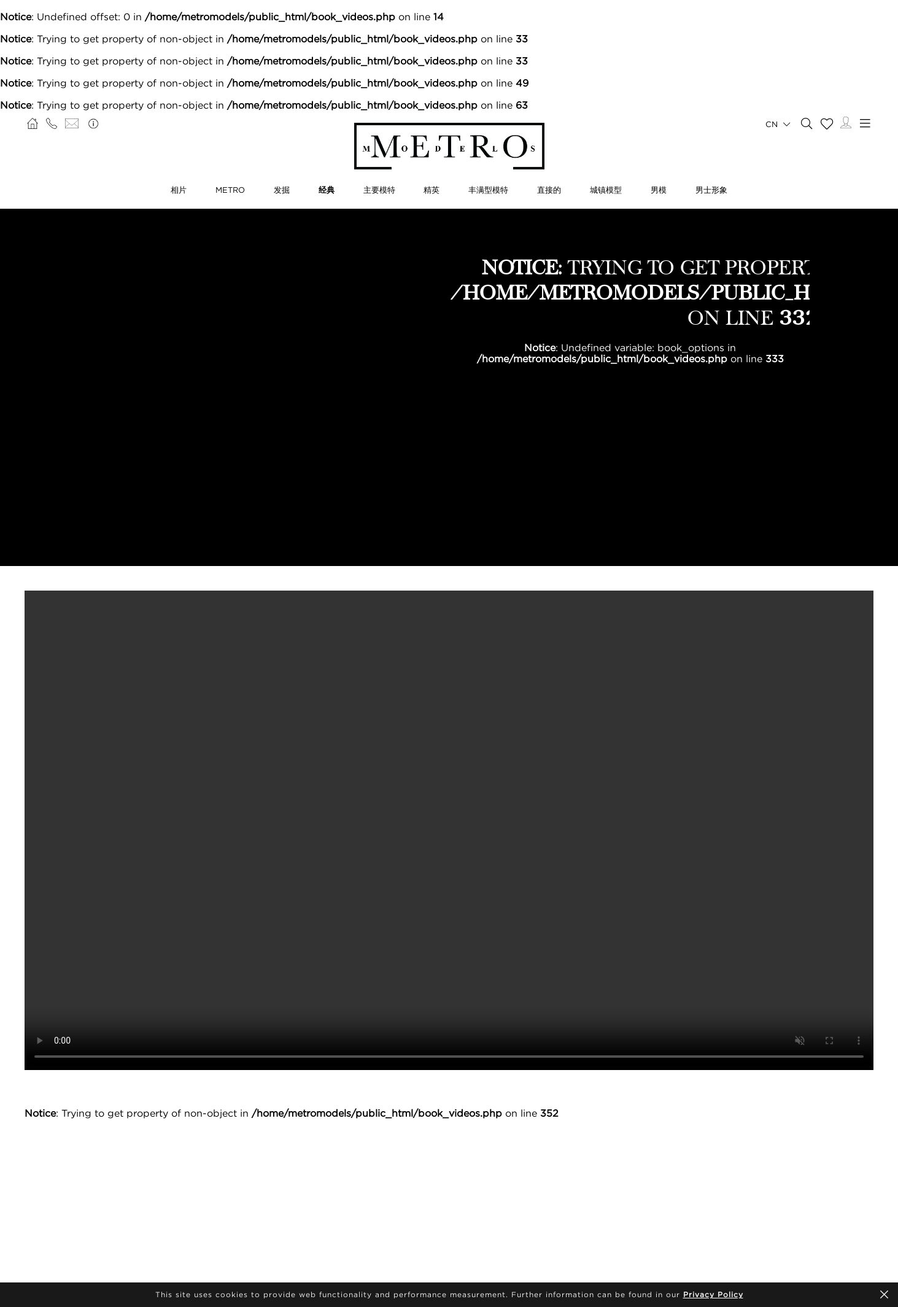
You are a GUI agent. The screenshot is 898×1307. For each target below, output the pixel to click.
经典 (327, 189)
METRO (230, 189)
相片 (179, 189)
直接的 (549, 189)
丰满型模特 (488, 189)
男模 (659, 189)
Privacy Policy (713, 1294)
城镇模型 (606, 189)
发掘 (282, 189)
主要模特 (379, 189)
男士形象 (711, 189)
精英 (431, 189)
